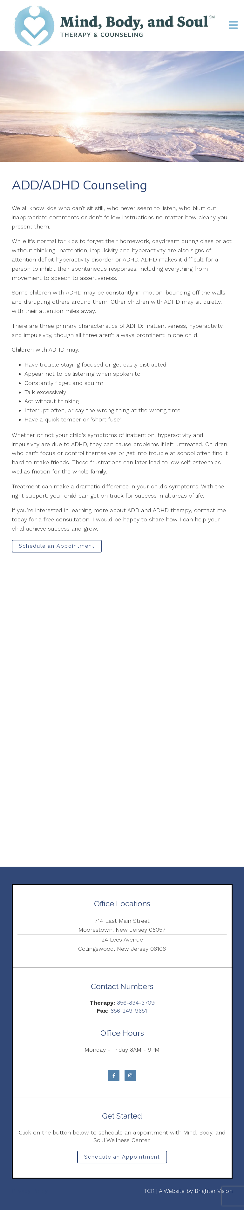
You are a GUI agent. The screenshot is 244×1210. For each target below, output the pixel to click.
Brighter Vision (214, 1190)
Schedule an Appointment (57, 546)
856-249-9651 (129, 1010)
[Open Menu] (233, 25)
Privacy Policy (30, 1190)
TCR (149, 1190)
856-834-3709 (136, 1002)
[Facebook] (113, 1075)
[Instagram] (130, 1075)
